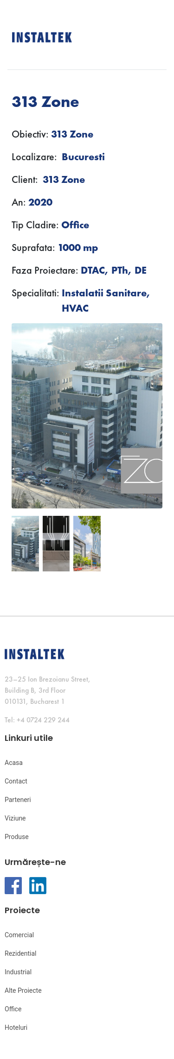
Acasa (14, 762)
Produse (17, 836)
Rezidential (20, 953)
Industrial (18, 972)
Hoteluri (16, 1027)
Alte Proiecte (23, 990)
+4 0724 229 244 (43, 720)
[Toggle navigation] (161, 36)
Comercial (19, 935)
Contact (16, 781)
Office (13, 1009)
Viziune (15, 818)
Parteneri (18, 799)
